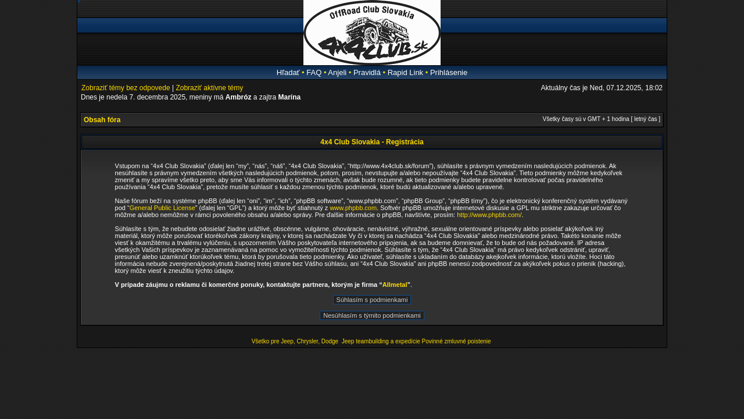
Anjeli (337, 72)
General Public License (162, 207)
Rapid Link (405, 72)
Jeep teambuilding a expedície (381, 341)
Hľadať (288, 72)
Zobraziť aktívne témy (209, 88)
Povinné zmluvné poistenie (456, 341)
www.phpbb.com (353, 207)
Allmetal (394, 284)
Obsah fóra (102, 120)
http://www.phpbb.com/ (489, 214)
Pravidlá (367, 72)
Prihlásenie (448, 72)
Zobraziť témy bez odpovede (125, 88)
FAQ (313, 72)
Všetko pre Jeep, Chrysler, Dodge (296, 341)
